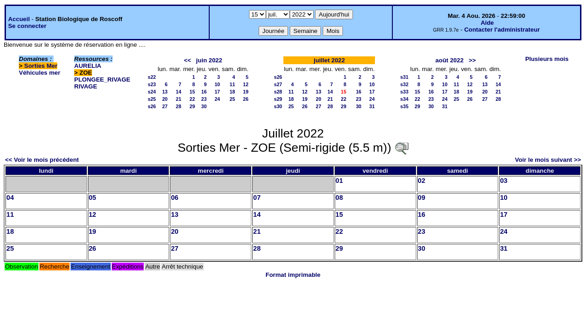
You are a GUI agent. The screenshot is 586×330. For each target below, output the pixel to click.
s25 (152, 99)
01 (339, 180)
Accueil (19, 19)
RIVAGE (85, 86)
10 (217, 84)
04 (10, 197)
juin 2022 (209, 60)
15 (192, 91)
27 (165, 106)
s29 (278, 99)
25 (232, 99)
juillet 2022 (329, 60)
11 (232, 84)
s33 (404, 91)
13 (165, 91)
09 (421, 197)
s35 (404, 106)
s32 (404, 84)
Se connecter (27, 25)
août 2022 (449, 60)
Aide (487, 22)
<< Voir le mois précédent (42, 159)
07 (256, 197)
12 (246, 84)
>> (472, 60)
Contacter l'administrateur (502, 29)
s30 (278, 106)
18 (232, 91)
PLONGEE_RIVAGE (102, 79)
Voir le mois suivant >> (548, 159)
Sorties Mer (41, 65)
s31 (404, 77)
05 (92, 197)
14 (178, 91)
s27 (278, 84)
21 (178, 99)
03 (503, 180)
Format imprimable (293, 274)
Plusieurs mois (547, 58)
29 (192, 106)
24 (217, 99)
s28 (278, 91)
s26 (152, 106)
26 (246, 99)
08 (339, 197)
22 (192, 99)
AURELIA (87, 65)
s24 (152, 91)
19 (246, 91)
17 (217, 91)
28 (178, 106)
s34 (404, 99)
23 (203, 99)
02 (421, 180)
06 (174, 197)
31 (372, 106)
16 (203, 91)
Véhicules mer (39, 72)
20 (165, 99)
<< (187, 60)
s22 (152, 77)
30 (203, 106)
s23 (152, 84)
